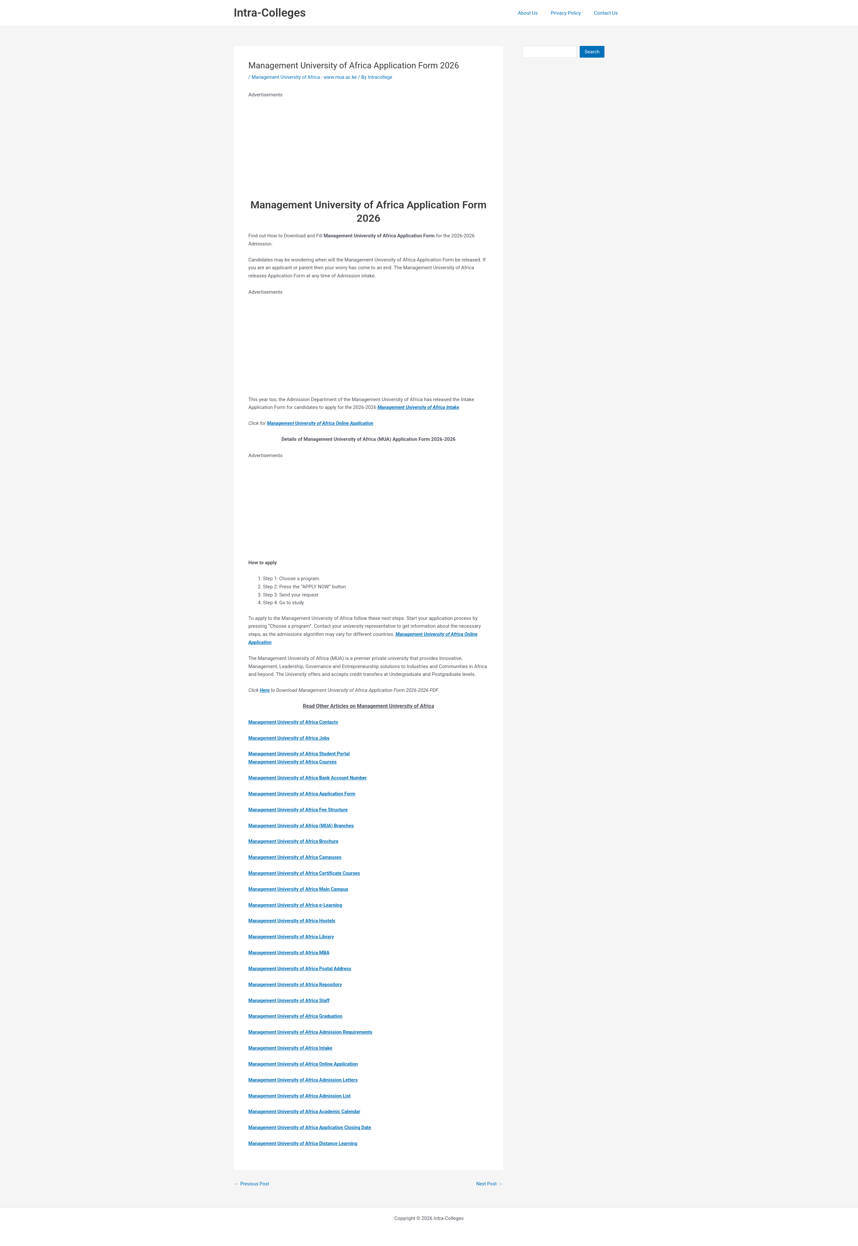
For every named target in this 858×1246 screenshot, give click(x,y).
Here (265, 690)
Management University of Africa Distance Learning (305, 1142)
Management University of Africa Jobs (290, 738)
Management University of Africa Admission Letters (305, 1079)
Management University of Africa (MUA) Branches (303, 825)
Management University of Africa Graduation (297, 1015)
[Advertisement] (368, 144)
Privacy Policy (571, 13)
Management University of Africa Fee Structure (300, 809)
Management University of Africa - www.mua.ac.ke (306, 77)
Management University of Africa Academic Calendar (306, 1111)
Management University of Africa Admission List (301, 1095)
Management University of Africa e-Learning (297, 904)
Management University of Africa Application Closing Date (312, 1127)
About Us (536, 13)
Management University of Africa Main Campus (300, 888)
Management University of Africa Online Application (305, 1063)
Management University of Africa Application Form (303, 793)
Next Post (489, 1183)
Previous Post (252, 1183)
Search (592, 52)
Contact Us (607, 13)
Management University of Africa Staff (290, 1000)
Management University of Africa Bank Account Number (309, 777)
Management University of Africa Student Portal (300, 754)
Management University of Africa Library (292, 936)
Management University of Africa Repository (297, 984)
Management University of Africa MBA (290, 952)
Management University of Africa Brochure (295, 841)
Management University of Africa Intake (292, 1047)
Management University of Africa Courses (294, 761)
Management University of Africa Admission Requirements (312, 1031)
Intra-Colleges (270, 13)
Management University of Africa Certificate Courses (306, 873)
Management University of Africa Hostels (293, 920)
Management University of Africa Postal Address (301, 968)
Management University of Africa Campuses (296, 857)
